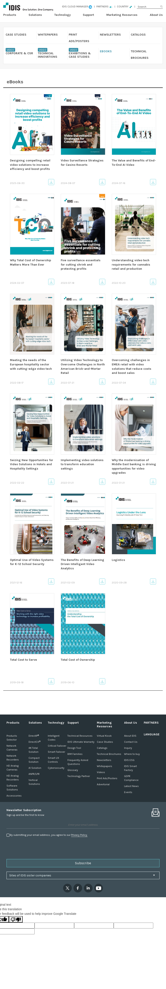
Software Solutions (12, 787)
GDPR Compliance (131, 778)
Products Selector (11, 737)
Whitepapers (104, 766)
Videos (101, 772)
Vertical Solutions (34, 782)
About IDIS (130, 735)
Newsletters (104, 760)
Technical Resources (80, 735)
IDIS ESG (129, 760)
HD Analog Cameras (12, 767)
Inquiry (128, 747)
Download (51, 182)
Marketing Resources (121, 15)
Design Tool (74, 747)
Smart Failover (56, 751)
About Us (156, 15)
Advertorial (103, 784)
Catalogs (102, 747)
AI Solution (35, 767)
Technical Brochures (109, 754)
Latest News (131, 786)
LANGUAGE (152, 734)
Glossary (72, 770)
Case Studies (105, 741)
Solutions (35, 15)
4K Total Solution (33, 749)
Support (88, 15)
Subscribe (83, 863)
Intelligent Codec (53, 737)
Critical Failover (57, 745)
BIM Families (75, 754)
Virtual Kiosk (104, 735)
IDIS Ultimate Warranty (80, 741)
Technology (62, 15)
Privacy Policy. (79, 834)
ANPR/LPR (34, 773)
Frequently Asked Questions (77, 762)
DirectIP (34, 735)
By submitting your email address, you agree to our (49, 835)
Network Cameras (12, 747)
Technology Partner (78, 776)
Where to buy (132, 754)
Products (9, 15)
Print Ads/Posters (107, 778)
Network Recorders (12, 757)
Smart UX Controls (53, 759)
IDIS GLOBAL (34, 7)
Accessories (14, 795)
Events (128, 792)
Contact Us (130, 741)
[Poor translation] (16, 919)
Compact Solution (34, 759)
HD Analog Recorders (12, 777)
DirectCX (34, 741)
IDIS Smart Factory (130, 768)
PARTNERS (151, 722)
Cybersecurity (56, 767)
